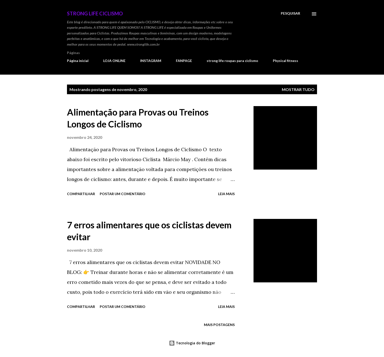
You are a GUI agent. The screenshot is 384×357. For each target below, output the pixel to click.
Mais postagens (219, 325)
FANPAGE (184, 61)
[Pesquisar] (290, 13)
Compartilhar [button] (81, 194)
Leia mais (226, 194)
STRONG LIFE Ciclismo (95, 13)
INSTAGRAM (150, 61)
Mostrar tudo (298, 89)
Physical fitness (285, 61)
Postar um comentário (122, 194)
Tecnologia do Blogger (192, 343)
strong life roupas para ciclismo (232, 61)
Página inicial (78, 61)
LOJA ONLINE (114, 61)
